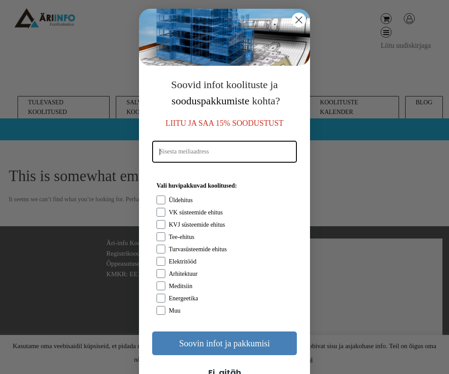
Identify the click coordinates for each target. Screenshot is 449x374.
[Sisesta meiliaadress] (224, 152)
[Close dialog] (298, 20)
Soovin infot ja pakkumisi (224, 343)
